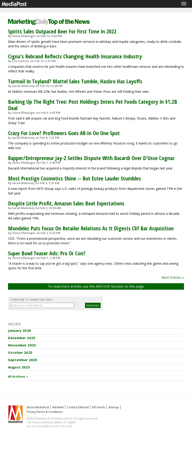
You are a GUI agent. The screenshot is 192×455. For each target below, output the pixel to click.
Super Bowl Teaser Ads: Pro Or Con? (46, 253)
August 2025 (19, 367)
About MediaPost (38, 407)
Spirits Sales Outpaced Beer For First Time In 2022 (62, 31)
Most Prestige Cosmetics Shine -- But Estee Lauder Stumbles (74, 178)
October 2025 (20, 352)
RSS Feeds (98, 407)
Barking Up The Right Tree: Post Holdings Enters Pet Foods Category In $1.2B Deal (92, 105)
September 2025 (22, 359)
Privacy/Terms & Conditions (45, 412)
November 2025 (22, 345)
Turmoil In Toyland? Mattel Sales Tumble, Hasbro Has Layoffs (75, 81)
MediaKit (58, 407)
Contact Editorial (78, 407)
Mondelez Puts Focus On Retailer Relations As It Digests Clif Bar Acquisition (91, 228)
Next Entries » (172, 277)
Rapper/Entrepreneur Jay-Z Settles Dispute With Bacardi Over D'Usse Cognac (91, 158)
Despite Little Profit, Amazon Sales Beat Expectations (66, 203)
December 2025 (21, 337)
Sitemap (113, 407)
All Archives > (18, 377)
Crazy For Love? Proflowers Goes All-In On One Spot (64, 133)
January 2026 (19, 330)
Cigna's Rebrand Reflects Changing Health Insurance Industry (75, 56)
